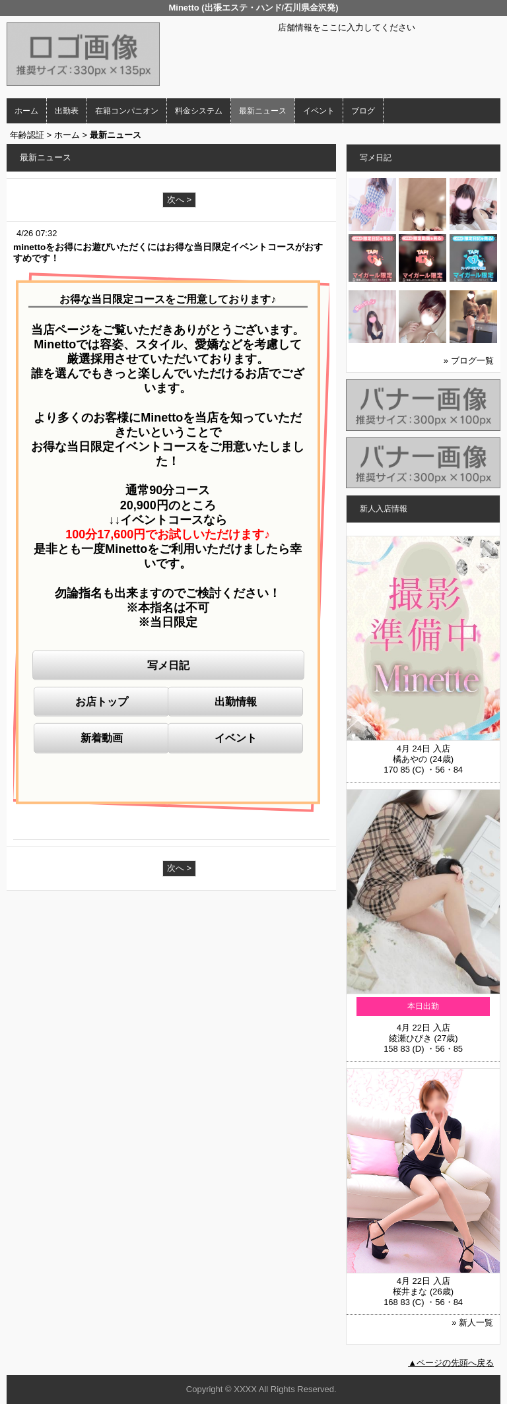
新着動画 (102, 738)
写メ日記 (168, 665)
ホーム (26, 110)
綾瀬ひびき (410, 1038)
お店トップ (101, 701)
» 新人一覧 (472, 1322)
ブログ (363, 110)
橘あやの (410, 759)
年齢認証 (27, 135)
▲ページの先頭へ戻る (451, 1363)
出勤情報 (236, 701)
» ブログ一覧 (469, 361)
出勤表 (67, 110)
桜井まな (410, 1291)
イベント (319, 110)
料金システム (198, 110)
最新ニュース (263, 110)
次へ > (179, 200)
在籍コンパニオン (126, 110)
